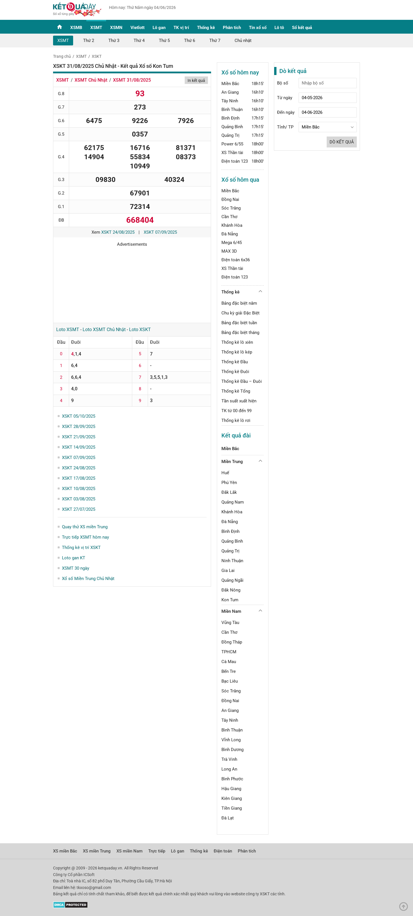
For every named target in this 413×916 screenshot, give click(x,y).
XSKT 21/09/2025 (78, 436)
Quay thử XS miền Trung (85, 526)
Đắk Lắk (229, 492)
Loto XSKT (140, 329)
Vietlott (137, 27)
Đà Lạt (227, 818)
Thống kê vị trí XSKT (81, 547)
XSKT (97, 56)
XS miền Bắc (65, 851)
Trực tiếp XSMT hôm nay (85, 537)
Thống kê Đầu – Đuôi (241, 381)
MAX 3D (229, 251)
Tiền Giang (231, 808)
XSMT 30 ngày (75, 568)
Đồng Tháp (231, 642)
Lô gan (159, 27)
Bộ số (282, 83)
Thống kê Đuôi (235, 371)
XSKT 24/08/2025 (118, 232)
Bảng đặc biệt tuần (239, 322)
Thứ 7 (214, 40)
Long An (229, 769)
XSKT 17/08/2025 (78, 478)
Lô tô (279, 27)
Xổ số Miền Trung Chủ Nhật (88, 578)
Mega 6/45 (231, 242)
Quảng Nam (232, 502)
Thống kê (206, 27)
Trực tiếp (156, 851)
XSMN (116, 27)
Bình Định (230, 118)
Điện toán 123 (234, 161)
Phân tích (232, 27)
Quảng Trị (230, 135)
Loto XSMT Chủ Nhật (104, 329)
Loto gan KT (73, 557)
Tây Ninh (229, 100)
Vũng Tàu (230, 622)
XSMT (96, 27)
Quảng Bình (232, 126)
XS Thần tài (232, 152)
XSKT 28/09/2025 (78, 426)
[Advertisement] (132, 283)
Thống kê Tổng (235, 391)
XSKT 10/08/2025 (78, 488)
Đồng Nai (230, 199)
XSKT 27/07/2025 (78, 509)
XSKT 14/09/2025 (78, 447)
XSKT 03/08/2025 (78, 499)
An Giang (230, 92)
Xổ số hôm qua (240, 179)
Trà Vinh (229, 759)
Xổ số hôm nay (240, 72)
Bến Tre (228, 671)
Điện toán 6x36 (235, 259)
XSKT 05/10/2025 (78, 416)
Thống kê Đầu (234, 361)
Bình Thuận (232, 109)
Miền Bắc (230, 83)
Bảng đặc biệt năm (239, 303)
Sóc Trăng (231, 208)
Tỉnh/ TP (285, 127)
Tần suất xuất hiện (238, 401)
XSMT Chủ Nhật (91, 80)
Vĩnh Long (231, 739)
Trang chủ (62, 56)
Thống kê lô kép (236, 352)
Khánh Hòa (231, 225)
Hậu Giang (231, 788)
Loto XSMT (67, 329)
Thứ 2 (88, 40)
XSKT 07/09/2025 (160, 232)
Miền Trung (232, 461)
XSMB (76, 27)
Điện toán (223, 851)
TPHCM (228, 651)
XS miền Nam (129, 851)
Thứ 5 (164, 40)
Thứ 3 (113, 40)
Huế (225, 472)
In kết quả (196, 80)
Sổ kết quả (302, 27)
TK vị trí (181, 27)
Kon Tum (229, 599)
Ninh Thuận (232, 560)
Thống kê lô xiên (237, 342)
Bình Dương (232, 749)
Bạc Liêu (229, 681)
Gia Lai (228, 570)
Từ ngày (284, 97)
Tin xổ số (257, 27)
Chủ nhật (243, 40)
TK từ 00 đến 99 (236, 410)
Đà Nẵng (229, 234)
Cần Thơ (229, 216)
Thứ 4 (139, 40)
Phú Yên (229, 482)
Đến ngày (286, 112)
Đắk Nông (230, 590)
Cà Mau (228, 661)
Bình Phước (232, 778)
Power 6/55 (232, 144)
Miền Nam (231, 611)
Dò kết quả (342, 142)
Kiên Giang (231, 798)
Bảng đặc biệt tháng (240, 332)
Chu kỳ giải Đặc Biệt (240, 313)
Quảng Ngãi (232, 580)
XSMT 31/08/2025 (132, 80)
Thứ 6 (189, 40)
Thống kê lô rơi (235, 420)
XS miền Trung (97, 851)
